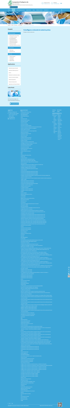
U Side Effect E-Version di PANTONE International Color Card (30, 207)
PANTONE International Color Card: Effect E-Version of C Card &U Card (32, 164)
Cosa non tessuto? (24, 163)
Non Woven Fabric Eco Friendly (26, 393)
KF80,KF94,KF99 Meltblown (13, 41)
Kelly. (22, 153)
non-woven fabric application (59, 112)
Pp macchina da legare (24, 124)
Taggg (22, 400)
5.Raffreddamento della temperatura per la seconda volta (30, 346)
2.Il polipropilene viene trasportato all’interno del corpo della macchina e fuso (33, 211)
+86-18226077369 (48, 3)
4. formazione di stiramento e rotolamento (27, 312)
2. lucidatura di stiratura (24, 187)
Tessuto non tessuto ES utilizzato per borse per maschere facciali (31, 126)
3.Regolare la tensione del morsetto (26, 269)
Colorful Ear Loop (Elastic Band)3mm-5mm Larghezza (29, 287)
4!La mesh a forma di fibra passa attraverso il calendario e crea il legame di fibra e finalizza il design (36, 295)
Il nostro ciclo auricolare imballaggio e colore (28, 381)
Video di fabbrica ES (24, 149)
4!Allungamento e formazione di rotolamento (28, 314)
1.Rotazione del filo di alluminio (25, 186)
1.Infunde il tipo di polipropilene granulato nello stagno (29, 168)
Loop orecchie (11, 47)
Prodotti (13, 8)
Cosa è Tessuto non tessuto (25, 362)
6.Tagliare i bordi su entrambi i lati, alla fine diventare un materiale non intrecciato (33, 366)
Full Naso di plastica (12, 56)
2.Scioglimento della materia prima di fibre (27, 213)
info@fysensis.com (39, 3)
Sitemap (22, 392)
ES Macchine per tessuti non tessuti (26, 148)
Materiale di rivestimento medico (26, 233)
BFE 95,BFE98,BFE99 (12, 38)
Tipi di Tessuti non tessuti (25, 396)
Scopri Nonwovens (24, 281)
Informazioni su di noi (21, 8)
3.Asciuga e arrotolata (24, 268)
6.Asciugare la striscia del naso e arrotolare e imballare (29, 373)
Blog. (22, 318)
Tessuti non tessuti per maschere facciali (27, 141)
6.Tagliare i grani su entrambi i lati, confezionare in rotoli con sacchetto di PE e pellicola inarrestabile (36, 365)
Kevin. (22, 152)
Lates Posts (11, 87)
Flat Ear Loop (11, 50)
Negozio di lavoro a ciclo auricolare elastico (27, 198)
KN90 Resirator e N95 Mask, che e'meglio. (27, 246)
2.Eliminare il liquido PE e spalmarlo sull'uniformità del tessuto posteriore (32, 218)
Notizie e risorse (39, 8)
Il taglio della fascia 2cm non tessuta (26, 209)
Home (9, 8)
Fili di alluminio (11, 57)
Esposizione (23, 234)
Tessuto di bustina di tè (13, 81)
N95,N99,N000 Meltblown (13, 39)
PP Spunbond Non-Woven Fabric (14, 35)
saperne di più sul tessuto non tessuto (27, 323)
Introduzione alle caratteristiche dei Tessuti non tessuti (29, 244)
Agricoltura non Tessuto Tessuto (14, 84)
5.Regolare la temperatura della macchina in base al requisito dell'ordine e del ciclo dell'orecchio (36, 341)
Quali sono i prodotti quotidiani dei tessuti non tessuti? (29, 288)
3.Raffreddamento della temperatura (26, 275)
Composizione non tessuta (25, 242)
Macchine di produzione (24, 132)
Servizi (22, 279)
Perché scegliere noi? (24, 353)
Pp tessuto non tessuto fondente (26, 125)
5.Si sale (22, 330)
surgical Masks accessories (54, 112)
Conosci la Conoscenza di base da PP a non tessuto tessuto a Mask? (31, 326)
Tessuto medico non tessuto (25, 129)
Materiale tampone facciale (13, 68)
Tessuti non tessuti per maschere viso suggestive (28, 128)
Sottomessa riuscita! (24, 399)
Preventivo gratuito (14, 103)
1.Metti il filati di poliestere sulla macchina (27, 180)
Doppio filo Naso (11, 60)
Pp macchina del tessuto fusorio (26, 145)
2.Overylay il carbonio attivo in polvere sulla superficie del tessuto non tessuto (33, 219)
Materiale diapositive (12, 79)
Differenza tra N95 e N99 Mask (25, 388)
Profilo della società (24, 118)
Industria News (23, 195)
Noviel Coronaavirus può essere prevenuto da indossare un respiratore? (32, 210)
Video (34, 8)
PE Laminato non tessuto (13, 37)
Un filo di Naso (20, 25)
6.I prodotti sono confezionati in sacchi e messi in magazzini (30, 370)
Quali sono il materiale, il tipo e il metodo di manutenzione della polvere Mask (33, 291)
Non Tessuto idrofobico (24, 206)
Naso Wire (15, 25)
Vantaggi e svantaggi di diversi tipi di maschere (28, 167)
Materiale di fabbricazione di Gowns (13, 71)
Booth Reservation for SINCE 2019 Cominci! (28, 159)
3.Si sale (22, 226)
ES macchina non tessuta (25, 147)
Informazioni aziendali (24, 121)
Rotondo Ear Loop (12, 51)
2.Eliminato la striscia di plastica (26, 225)
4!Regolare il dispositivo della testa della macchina (29, 307)
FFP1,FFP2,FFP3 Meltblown (13, 42)
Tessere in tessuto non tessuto (26, 151)
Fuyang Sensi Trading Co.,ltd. (17, 405)
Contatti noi (46, 8)
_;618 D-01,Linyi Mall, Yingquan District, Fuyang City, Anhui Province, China (14, 115)
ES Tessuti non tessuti (12, 43)
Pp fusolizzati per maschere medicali (26, 144)
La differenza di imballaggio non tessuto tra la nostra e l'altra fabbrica (32, 245)
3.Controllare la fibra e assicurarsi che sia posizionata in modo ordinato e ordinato (33, 252)
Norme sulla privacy (24, 397)
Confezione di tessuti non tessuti (26, 137)
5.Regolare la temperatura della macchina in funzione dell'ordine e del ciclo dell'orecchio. (35, 339)
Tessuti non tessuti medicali (13, 77)
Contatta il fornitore (58, 3)
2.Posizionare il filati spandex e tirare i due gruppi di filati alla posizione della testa (33, 221)
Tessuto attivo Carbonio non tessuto (14, 45)
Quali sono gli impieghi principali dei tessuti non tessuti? (30, 203)
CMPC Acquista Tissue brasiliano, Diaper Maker (28, 160)
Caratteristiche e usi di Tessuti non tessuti (27, 358)
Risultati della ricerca (24, 389)
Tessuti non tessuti (12, 33)
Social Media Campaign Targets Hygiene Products (28, 241)
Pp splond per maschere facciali (26, 133)
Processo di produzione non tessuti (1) (27, 361)
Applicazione (28, 8)
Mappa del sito (42, 405)
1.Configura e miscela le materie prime (28, 25)
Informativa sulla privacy (49, 405)
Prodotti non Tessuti (24, 140)
